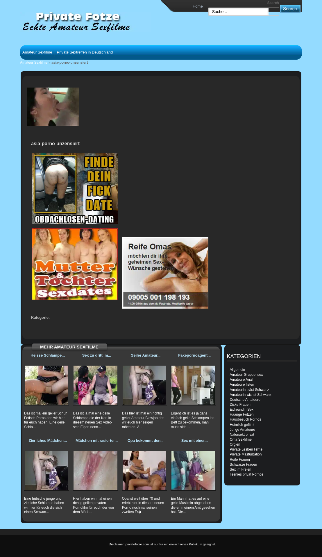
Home (198, 6)
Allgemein (237, 370)
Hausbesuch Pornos (245, 419)
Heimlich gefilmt (242, 425)
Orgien (235, 444)
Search (273, 3)
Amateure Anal (241, 380)
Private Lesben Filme (246, 449)
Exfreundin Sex (241, 409)
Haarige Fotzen (241, 414)
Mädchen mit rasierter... (97, 440)
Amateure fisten (242, 384)
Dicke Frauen (240, 405)
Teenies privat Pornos (246, 474)
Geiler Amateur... (145, 355)
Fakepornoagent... (194, 355)
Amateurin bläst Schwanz (249, 390)
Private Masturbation (246, 454)
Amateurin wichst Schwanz (250, 395)
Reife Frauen (240, 460)
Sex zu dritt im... (96, 355)
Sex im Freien (240, 469)
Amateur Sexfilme (37, 52)
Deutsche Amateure (245, 400)
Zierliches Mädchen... (47, 440)
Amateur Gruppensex (246, 375)
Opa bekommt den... (146, 440)
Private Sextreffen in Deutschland (85, 52)
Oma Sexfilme (240, 439)
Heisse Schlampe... (48, 355)
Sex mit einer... (194, 440)
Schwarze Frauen (243, 464)
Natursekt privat (242, 435)
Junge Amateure (242, 430)
